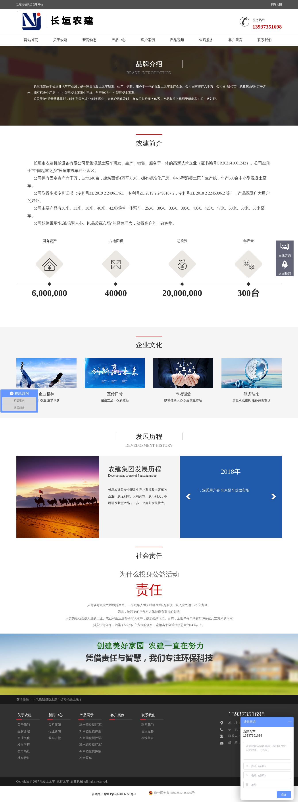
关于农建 (60, 40)
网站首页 (31, 40)
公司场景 (23, 751)
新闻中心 (55, 715)
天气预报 (39, 699)
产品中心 (119, 40)
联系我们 (265, 40)
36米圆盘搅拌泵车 (90, 724)
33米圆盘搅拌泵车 (90, 731)
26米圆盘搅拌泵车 (90, 738)
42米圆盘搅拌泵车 (90, 751)
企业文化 (23, 738)
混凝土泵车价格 (56, 699)
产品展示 (86, 715)
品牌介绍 (23, 731)
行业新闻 (54, 731)
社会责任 (23, 758)
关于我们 (23, 724)
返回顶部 (285, 273)
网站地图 (276, 4)
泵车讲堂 (54, 738)
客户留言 (235, 40)
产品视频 (177, 40)
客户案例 (148, 40)
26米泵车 (85, 758)
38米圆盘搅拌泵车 (90, 744)
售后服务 (206, 40)
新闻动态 (89, 40)
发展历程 (23, 744)
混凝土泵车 (74, 699)
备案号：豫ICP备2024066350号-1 (114, 794)
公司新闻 (54, 724)
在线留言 (147, 738)
